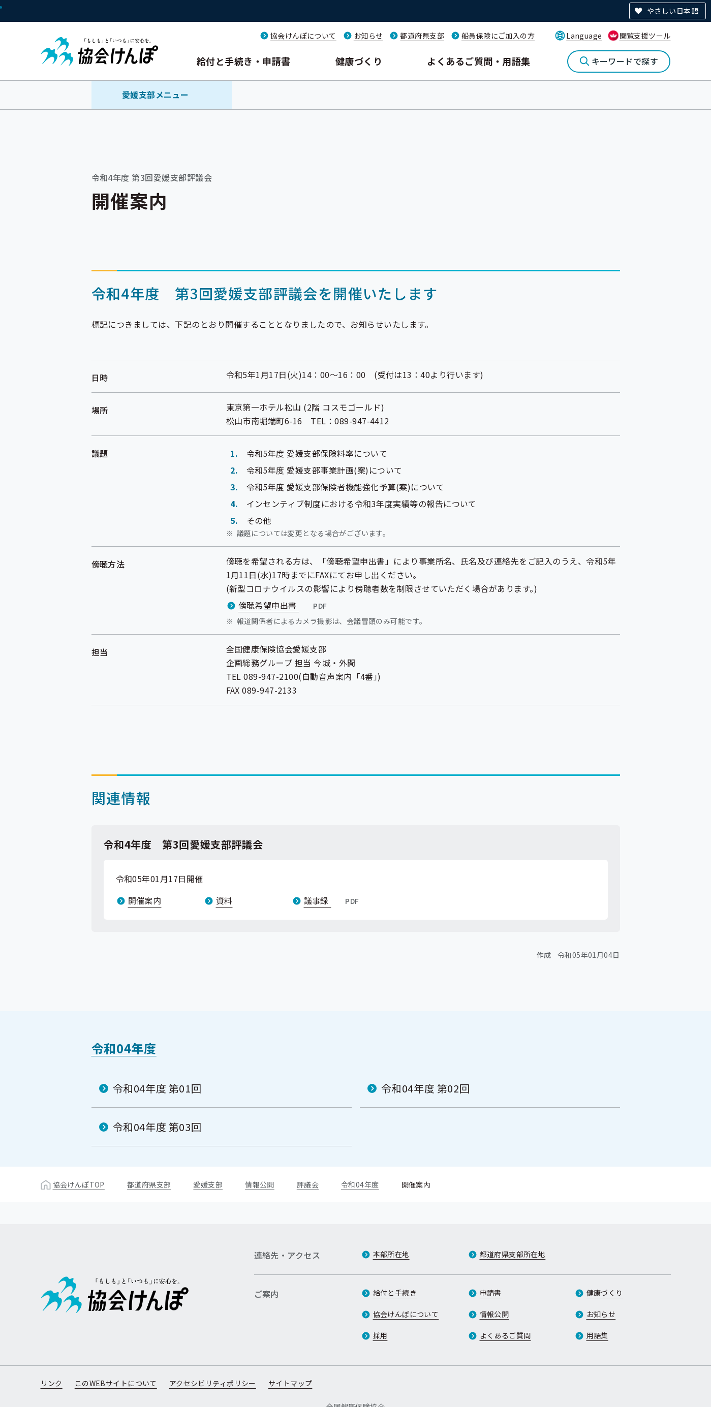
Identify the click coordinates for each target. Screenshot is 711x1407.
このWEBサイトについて (116, 1383)
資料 (224, 900)
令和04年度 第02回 (425, 1088)
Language (584, 35)
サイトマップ (290, 1383)
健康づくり (358, 61)
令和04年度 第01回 (157, 1088)
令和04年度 (124, 1048)
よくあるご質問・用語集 (478, 61)
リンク (52, 1383)
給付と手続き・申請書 (244, 61)
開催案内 (145, 900)
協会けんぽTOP (79, 1184)
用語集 (597, 1335)
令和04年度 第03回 (157, 1126)
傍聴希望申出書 (283, 605)
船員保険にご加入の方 (498, 35)
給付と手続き (395, 1293)
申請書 (491, 1293)
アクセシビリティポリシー (212, 1383)
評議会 (308, 1184)
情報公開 (259, 1184)
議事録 (332, 900)
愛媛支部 (208, 1184)
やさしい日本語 (672, 11)
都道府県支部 (422, 35)
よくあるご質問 (505, 1335)
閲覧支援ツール (645, 35)
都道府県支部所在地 (513, 1254)
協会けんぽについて (303, 35)
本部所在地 (391, 1254)
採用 (380, 1335)
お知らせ (368, 35)
